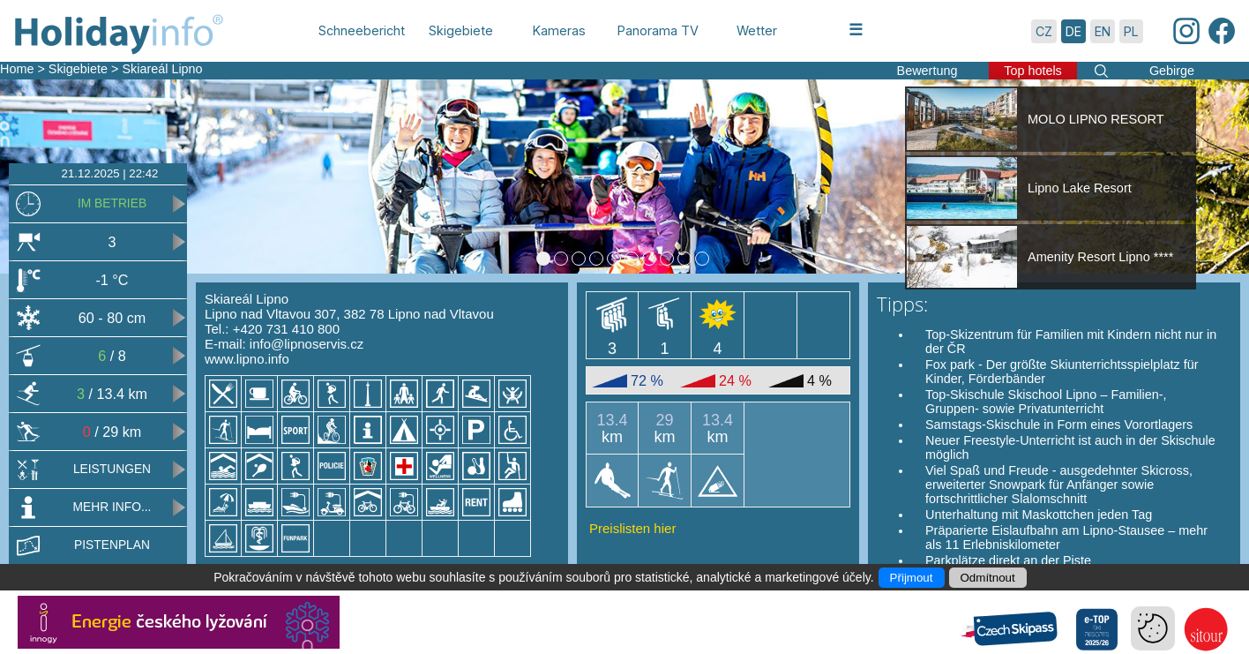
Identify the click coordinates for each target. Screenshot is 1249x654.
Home (17, 69)
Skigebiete (78, 69)
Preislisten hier (632, 528)
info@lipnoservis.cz (306, 343)
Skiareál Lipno (162, 69)
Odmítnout (988, 577)
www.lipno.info (247, 358)
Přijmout (911, 577)
